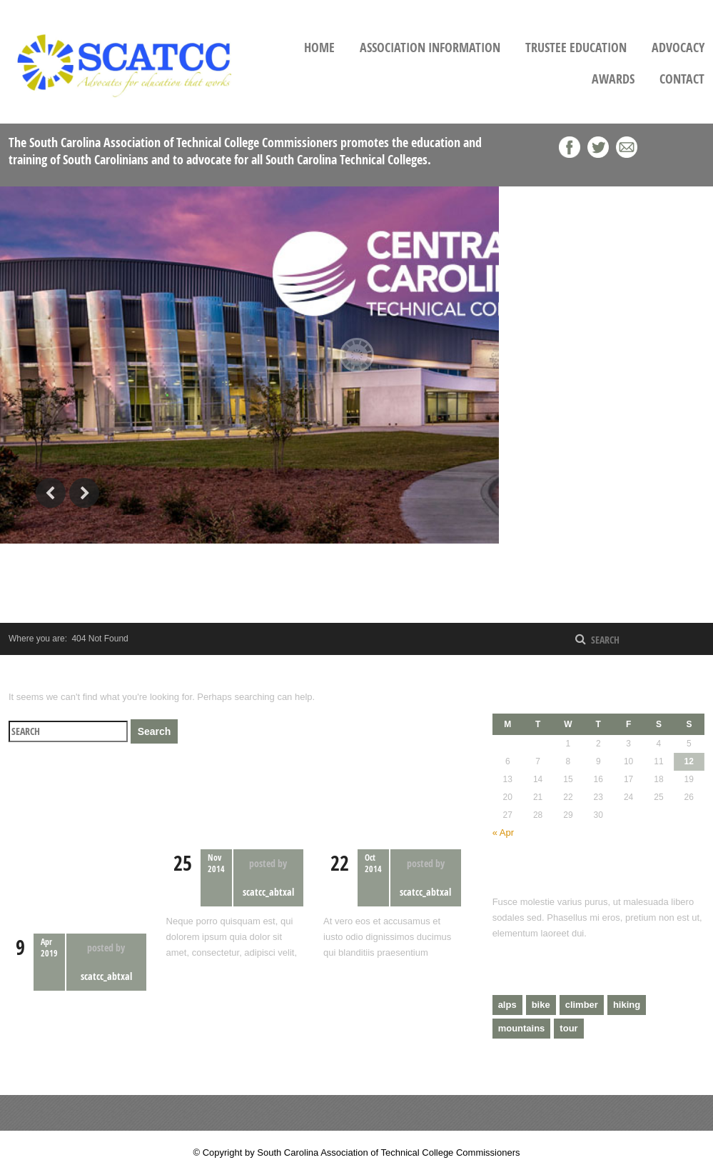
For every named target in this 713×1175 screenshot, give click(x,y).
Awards (613, 79)
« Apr (503, 832)
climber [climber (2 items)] (581, 1004)
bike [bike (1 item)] (541, 1004)
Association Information (430, 47)
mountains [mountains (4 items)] (521, 1028)
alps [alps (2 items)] (507, 1004)
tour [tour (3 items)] (568, 1028)
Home (319, 47)
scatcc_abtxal (106, 976)
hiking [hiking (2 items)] (626, 1004)
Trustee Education (576, 47)
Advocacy (678, 47)
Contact (681, 79)
